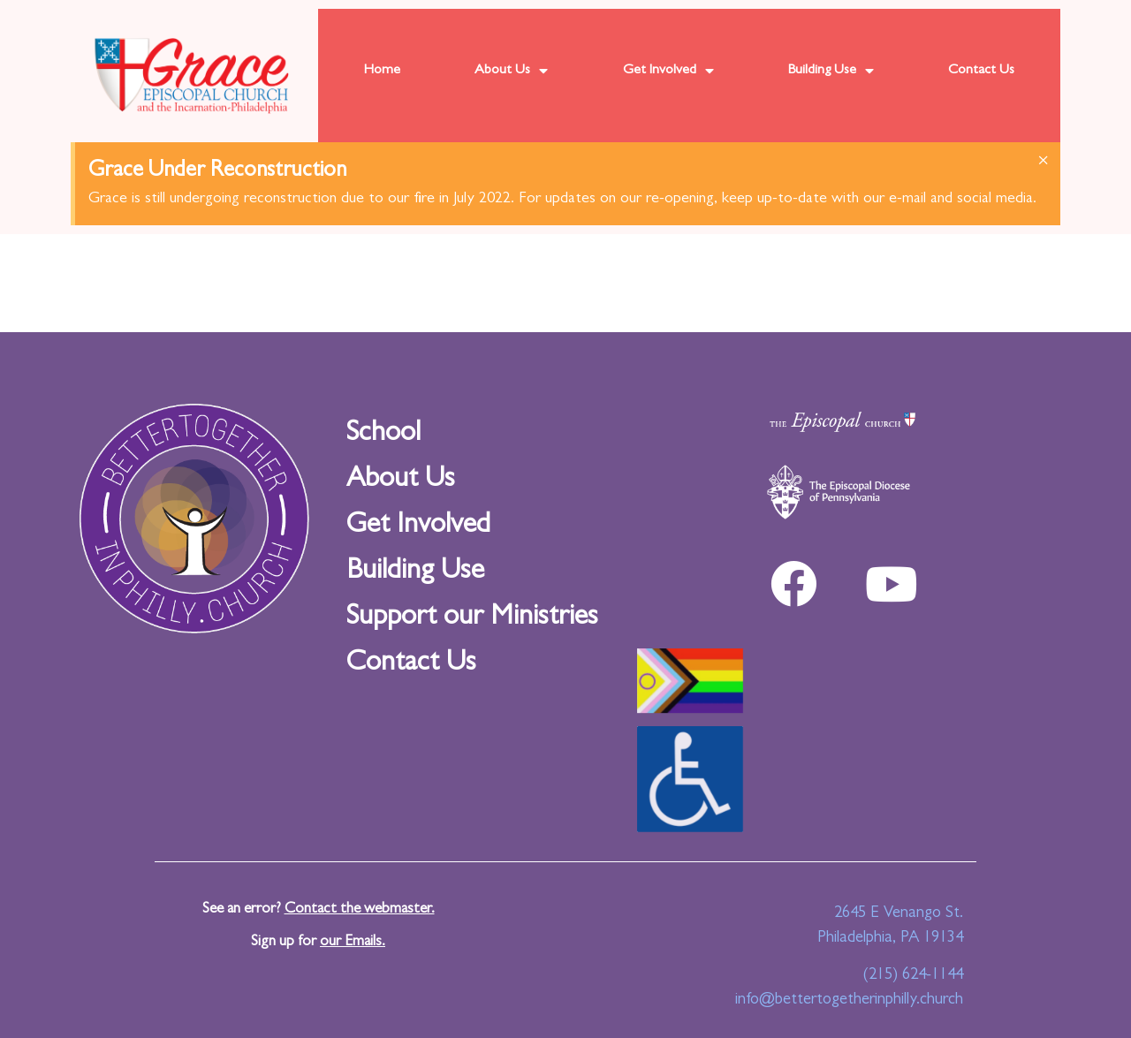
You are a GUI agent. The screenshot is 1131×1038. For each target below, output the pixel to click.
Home (382, 71)
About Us (511, 71)
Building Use (831, 71)
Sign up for (318, 942)
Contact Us (981, 71)
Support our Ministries (472, 618)
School (383, 435)
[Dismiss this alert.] (1043, 162)
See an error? (318, 909)
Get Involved (668, 71)
